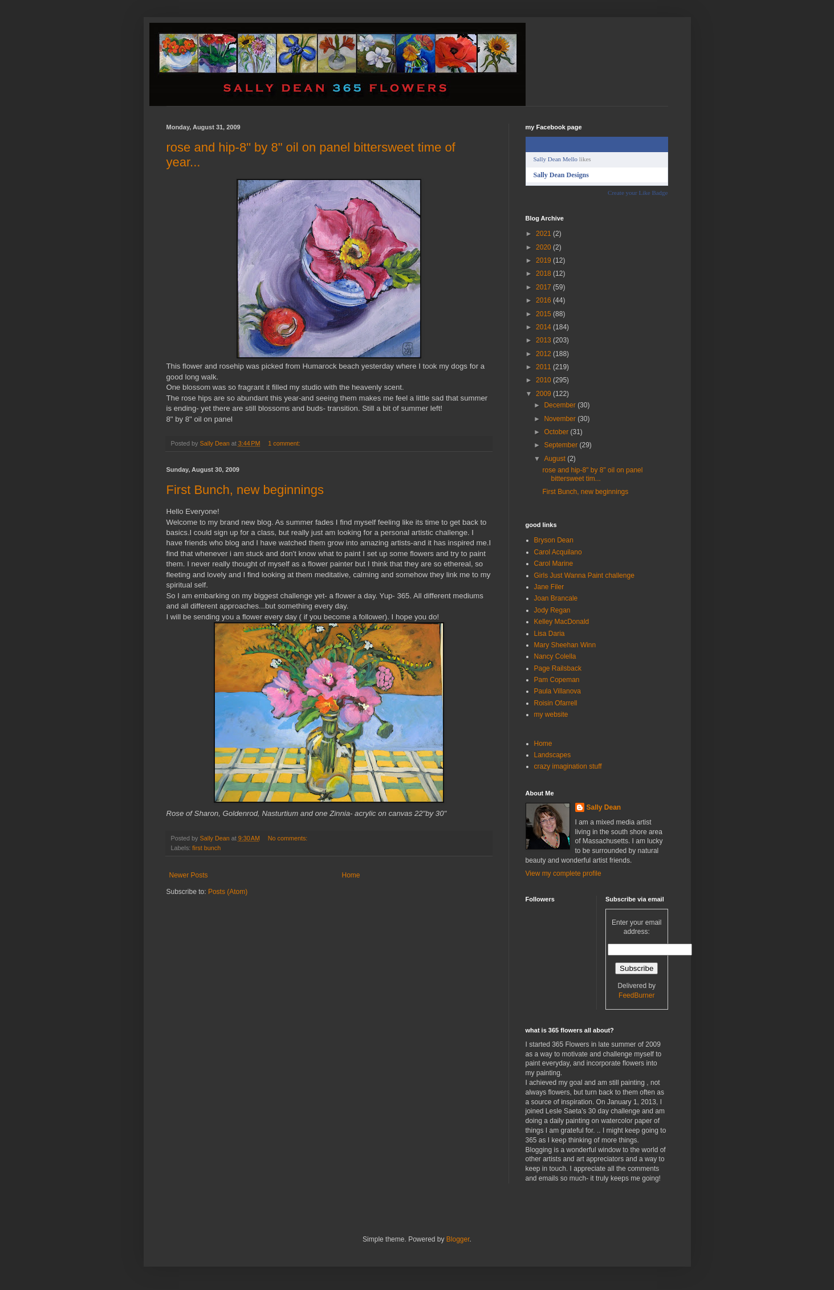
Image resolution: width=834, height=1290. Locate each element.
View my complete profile (563, 873)
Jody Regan (552, 610)
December (560, 405)
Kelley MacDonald (561, 622)
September (561, 445)
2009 (544, 394)
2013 (544, 340)
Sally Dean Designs (561, 175)
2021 (544, 234)
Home (351, 875)
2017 (544, 287)
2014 (544, 327)
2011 (544, 367)
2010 (544, 380)
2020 (544, 247)
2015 (544, 314)
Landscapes (552, 755)
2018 (544, 273)
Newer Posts (188, 875)
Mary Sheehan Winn (565, 645)
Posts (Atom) (227, 892)
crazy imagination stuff (568, 766)
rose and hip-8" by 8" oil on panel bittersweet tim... (592, 474)
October (557, 432)
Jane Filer (549, 587)
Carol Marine (553, 564)
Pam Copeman (557, 680)
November (560, 419)
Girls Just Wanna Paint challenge (584, 575)
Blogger (458, 1239)
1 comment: (285, 443)
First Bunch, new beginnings (245, 490)
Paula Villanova (557, 691)
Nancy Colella (555, 656)
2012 (544, 354)
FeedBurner (636, 995)
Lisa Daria (549, 634)
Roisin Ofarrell (555, 703)
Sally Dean (604, 807)
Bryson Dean (553, 540)
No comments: (289, 838)
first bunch (206, 847)
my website (551, 715)
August (555, 459)
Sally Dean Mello (556, 159)
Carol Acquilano (558, 552)
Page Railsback (557, 668)
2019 (544, 260)
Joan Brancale (556, 598)
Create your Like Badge (638, 192)
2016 (544, 300)
